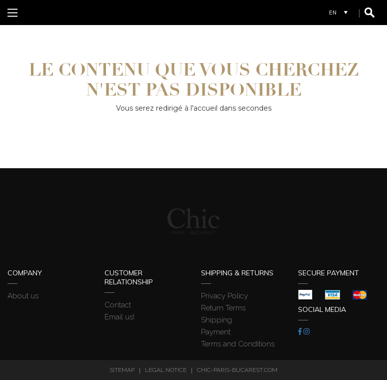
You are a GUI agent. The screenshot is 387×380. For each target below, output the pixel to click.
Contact (117, 304)
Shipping (216, 319)
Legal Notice (165, 369)
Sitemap (122, 369)
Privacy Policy (224, 295)
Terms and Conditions (237, 343)
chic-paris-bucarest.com (237, 369)
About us (23, 295)
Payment (215, 331)
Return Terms (223, 307)
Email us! (119, 316)
